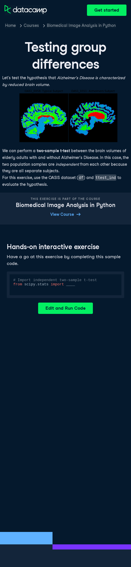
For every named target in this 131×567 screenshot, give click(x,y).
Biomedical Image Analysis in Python (81, 25)
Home (10, 25)
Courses (31, 25)
